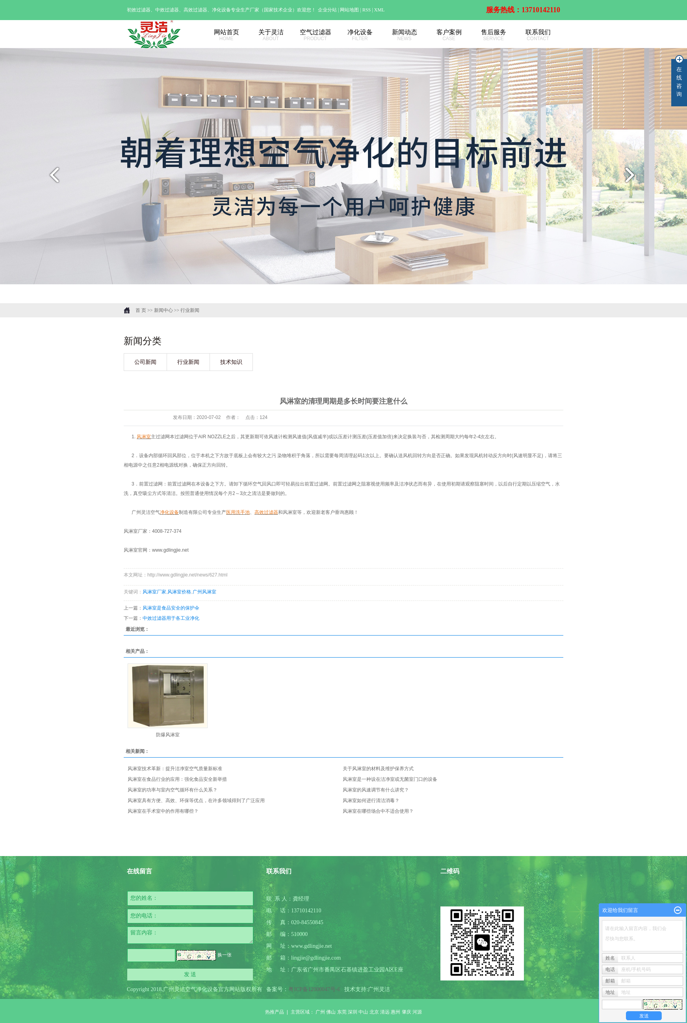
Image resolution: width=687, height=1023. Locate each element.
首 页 (141, 310)
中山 (363, 1012)
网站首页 (226, 35)
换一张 (224, 955)
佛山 (331, 1012)
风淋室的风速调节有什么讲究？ (376, 790)
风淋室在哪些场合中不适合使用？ (378, 811)
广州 (320, 1012)
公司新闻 (145, 362)
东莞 (342, 1012)
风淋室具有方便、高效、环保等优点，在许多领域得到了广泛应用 (196, 800)
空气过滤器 (315, 35)
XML (379, 10)
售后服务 (493, 35)
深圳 (352, 1012)
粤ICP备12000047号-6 (314, 989)
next (635, 178)
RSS (366, 10)
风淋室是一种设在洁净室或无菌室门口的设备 (390, 779)
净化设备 (360, 35)
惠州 (395, 1012)
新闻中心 (163, 310)
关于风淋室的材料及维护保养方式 (378, 768)
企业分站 (327, 10)
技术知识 (231, 362)
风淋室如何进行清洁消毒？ (371, 800)
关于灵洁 (271, 35)
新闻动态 (404, 35)
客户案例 (449, 35)
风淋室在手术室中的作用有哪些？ (163, 811)
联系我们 (538, 35)
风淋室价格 (179, 592)
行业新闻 (189, 310)
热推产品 (274, 1012)
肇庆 (406, 1012)
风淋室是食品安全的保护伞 (171, 608)
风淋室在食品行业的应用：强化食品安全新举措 (177, 779)
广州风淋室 (204, 592)
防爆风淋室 (168, 735)
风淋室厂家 (154, 592)
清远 (385, 1012)
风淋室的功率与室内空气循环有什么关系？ (172, 790)
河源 (417, 1012)
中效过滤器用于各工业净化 (171, 618)
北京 (374, 1012)
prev (52, 178)
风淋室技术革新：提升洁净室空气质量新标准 (175, 768)
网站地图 (350, 10)
